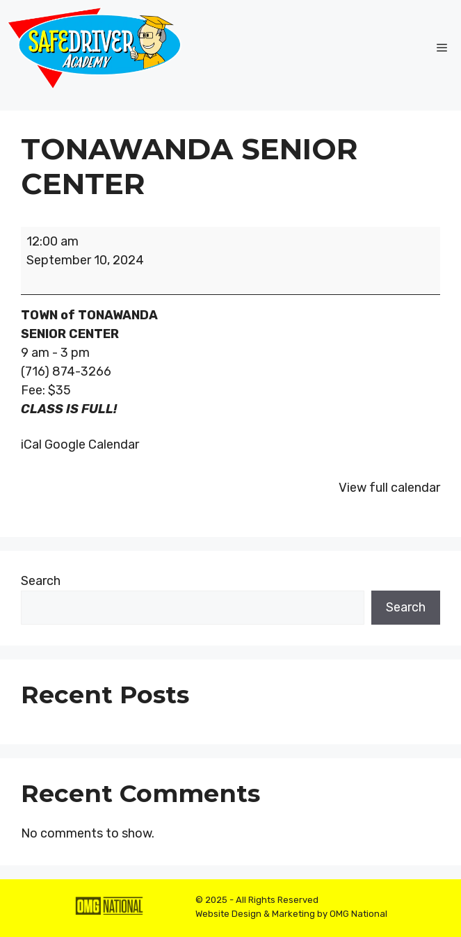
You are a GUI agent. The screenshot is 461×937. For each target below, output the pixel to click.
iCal (31, 444)
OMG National (358, 913)
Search (40, 580)
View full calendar (389, 487)
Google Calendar (92, 444)
